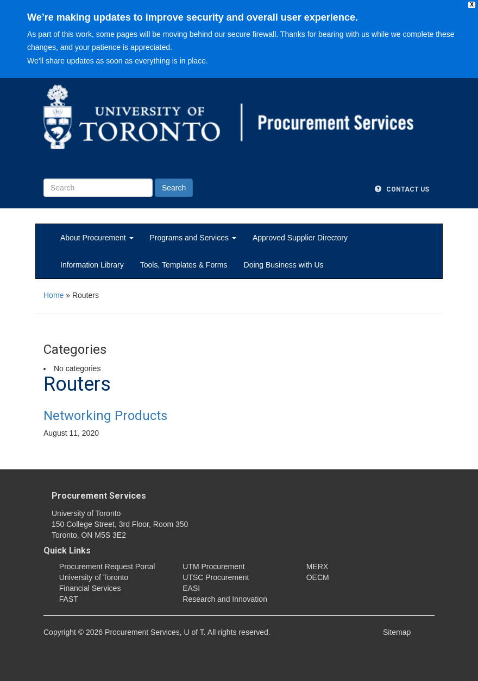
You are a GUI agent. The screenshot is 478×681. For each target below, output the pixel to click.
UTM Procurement (213, 566)
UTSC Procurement (216, 577)
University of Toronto (93, 577)
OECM (317, 577)
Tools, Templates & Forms (184, 264)
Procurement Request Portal (107, 566)
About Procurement (97, 237)
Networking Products (105, 415)
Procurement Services (99, 496)
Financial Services (90, 588)
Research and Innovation (225, 599)
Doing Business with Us (284, 264)
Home (53, 295)
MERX (317, 566)
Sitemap (397, 632)
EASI (191, 588)
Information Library (92, 264)
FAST (68, 599)
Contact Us (402, 189)
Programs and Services (193, 237)
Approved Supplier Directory (300, 237)
